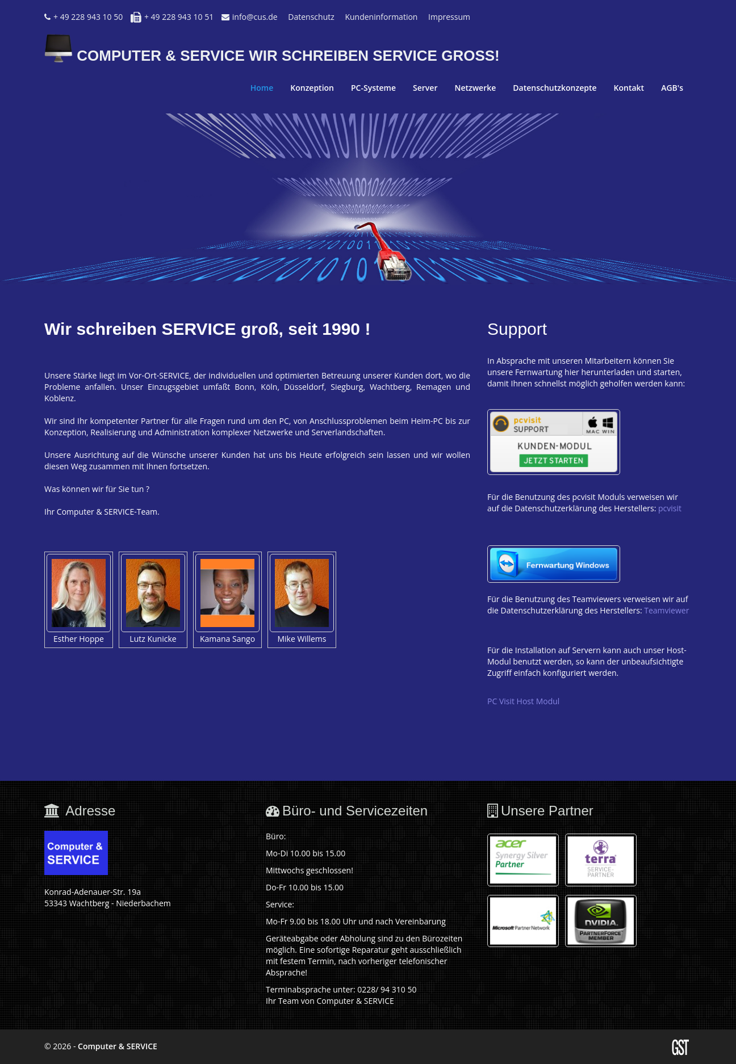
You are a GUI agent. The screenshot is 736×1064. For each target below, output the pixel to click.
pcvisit (669, 508)
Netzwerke (475, 87)
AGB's (672, 87)
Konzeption (312, 87)
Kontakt (629, 87)
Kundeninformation (381, 16)
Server (425, 87)
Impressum (449, 16)
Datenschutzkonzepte (554, 87)
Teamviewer (666, 610)
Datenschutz (311, 16)
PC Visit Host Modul (523, 701)
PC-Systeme (373, 87)
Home (262, 87)
